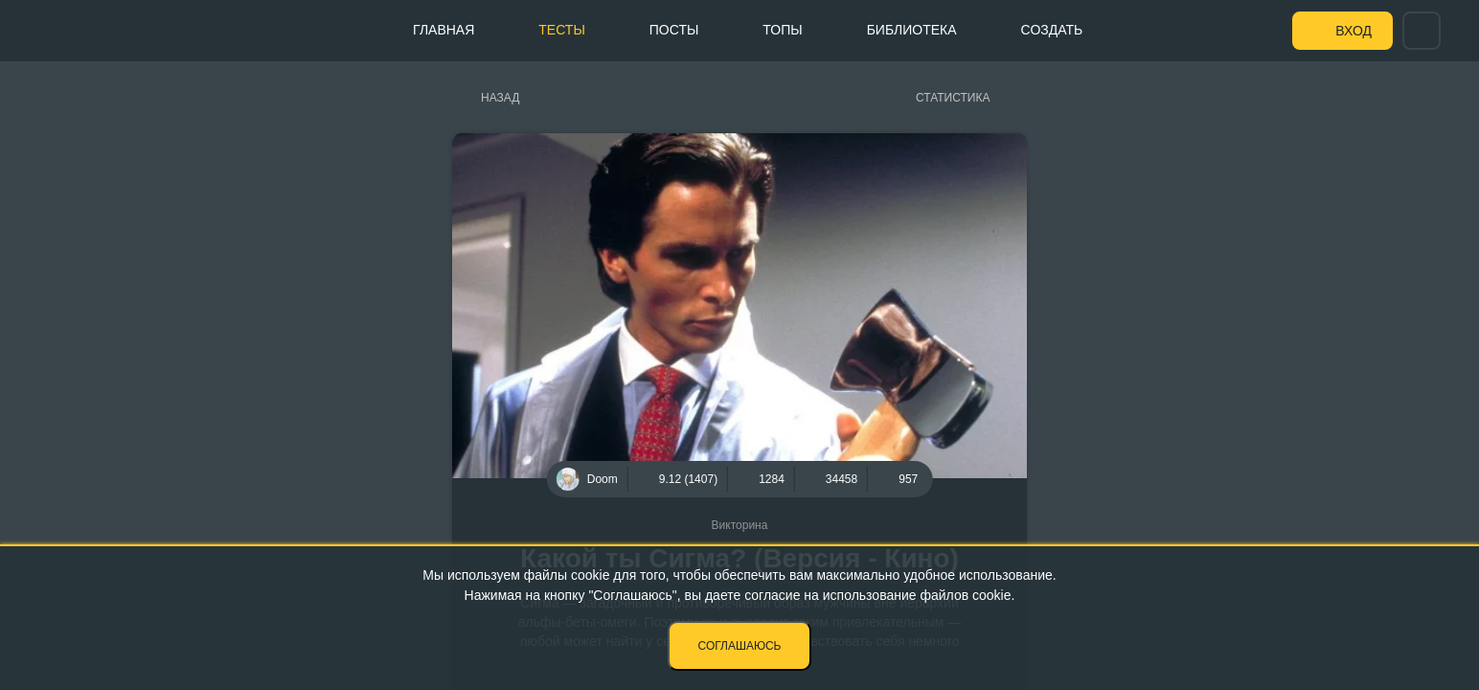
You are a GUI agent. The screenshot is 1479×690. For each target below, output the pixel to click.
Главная (443, 29)
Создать (1052, 29)
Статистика (953, 97)
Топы (782, 29)
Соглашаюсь (740, 646)
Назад (500, 97)
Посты (674, 29)
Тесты (561, 29)
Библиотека (912, 29)
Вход (1353, 30)
